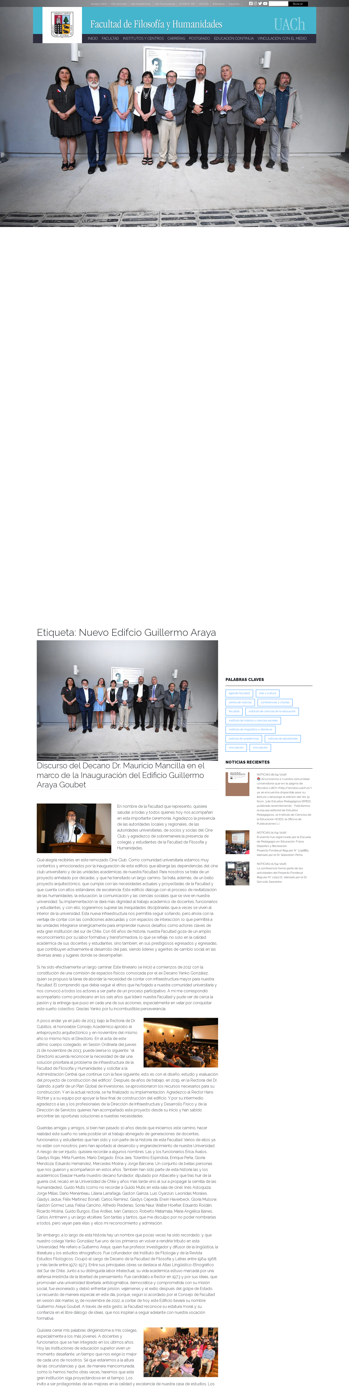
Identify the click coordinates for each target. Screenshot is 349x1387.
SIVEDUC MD (187, 3)
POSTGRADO (199, 38)
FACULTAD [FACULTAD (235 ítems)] (234, 711)
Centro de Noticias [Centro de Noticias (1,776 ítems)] (240, 702)
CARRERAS (176, 38)
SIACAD (203, 3)
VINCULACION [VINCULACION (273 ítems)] (236, 747)
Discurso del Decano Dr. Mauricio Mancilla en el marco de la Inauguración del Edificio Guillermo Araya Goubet (120, 775)
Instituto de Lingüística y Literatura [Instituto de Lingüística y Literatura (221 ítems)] (250, 729)
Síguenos (234, 3)
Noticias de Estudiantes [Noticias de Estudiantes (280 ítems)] (283, 738)
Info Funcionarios (165, 3)
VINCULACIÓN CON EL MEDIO (282, 38)
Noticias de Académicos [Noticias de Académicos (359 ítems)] (244, 738)
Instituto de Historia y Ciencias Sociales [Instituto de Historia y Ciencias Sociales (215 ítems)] (253, 720)
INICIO (93, 38)
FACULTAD (110, 38)
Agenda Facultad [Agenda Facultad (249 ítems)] (239, 693)
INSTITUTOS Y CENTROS (143, 38)
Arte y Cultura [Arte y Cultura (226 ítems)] (267, 693)
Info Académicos (141, 3)
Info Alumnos (119, 3)
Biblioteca (219, 3)
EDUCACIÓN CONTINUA (234, 38)
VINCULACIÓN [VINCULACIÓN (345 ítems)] (260, 747)
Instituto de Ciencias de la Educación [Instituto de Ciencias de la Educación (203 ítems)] (272, 711)
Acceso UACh (99, 3)
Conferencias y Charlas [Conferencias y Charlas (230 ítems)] (275, 702)
